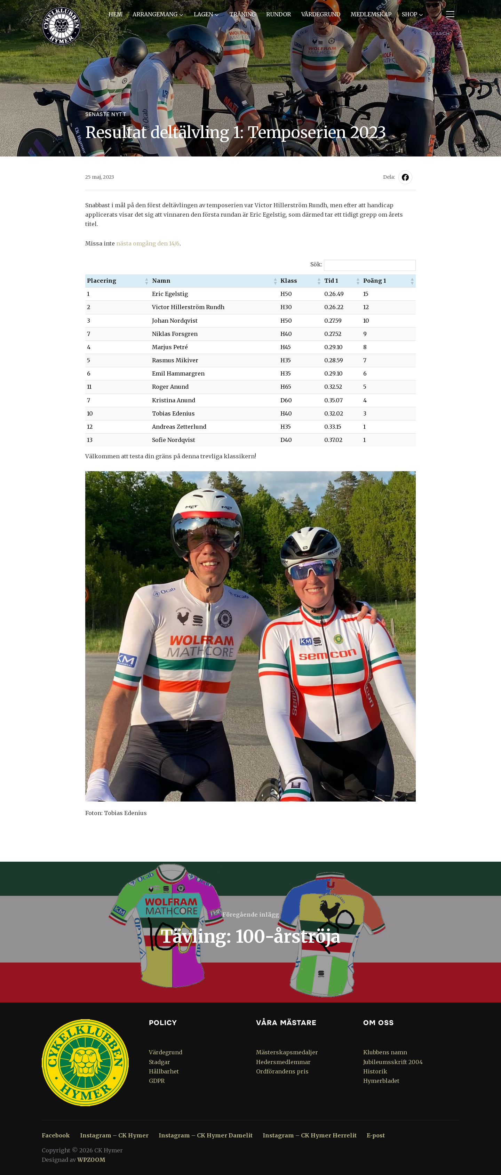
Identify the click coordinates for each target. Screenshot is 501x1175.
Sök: (316, 264)
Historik (375, 1071)
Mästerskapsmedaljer (287, 1052)
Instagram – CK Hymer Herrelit (310, 1135)
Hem (115, 14)
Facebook (56, 1135)
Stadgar (159, 1062)
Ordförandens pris (282, 1071)
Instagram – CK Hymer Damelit (206, 1135)
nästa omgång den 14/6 (148, 243)
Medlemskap (371, 14)
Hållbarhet (164, 1071)
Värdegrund (320, 14)
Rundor (278, 14)
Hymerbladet (381, 1080)
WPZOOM (91, 1159)
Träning (242, 14)
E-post (376, 1135)
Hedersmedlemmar (283, 1062)
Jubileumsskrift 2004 (393, 1062)
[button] (146, 281)
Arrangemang (155, 14)
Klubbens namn (385, 1052)
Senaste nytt (105, 114)
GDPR (157, 1080)
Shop (409, 14)
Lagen (203, 14)
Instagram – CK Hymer (114, 1135)
